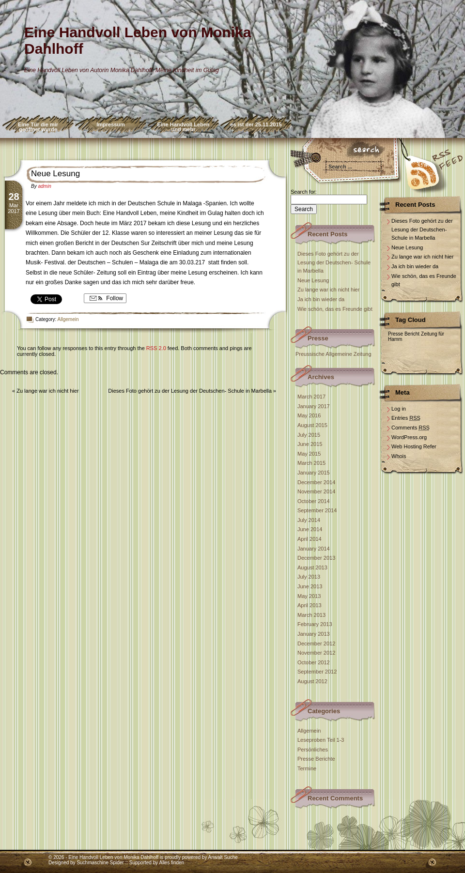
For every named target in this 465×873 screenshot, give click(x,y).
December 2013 (316, 558)
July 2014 (308, 520)
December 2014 (316, 482)
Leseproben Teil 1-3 (320, 740)
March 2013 (311, 615)
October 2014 (313, 501)
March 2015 (311, 463)
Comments (410, 427)
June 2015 (309, 444)
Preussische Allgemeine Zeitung (333, 354)
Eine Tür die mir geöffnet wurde (38, 127)
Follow (105, 298)
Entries (405, 418)
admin (44, 186)
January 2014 (313, 548)
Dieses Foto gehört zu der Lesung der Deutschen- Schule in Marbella (190, 391)
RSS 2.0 (156, 348)
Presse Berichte (316, 759)
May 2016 (309, 415)
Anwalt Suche (223, 857)
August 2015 (312, 425)
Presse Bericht (403, 334)
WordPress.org (409, 437)
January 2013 (313, 634)
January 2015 (313, 472)
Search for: (304, 192)
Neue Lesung (55, 173)
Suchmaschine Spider (100, 862)
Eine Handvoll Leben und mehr (183, 127)
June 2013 (309, 586)
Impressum (110, 124)
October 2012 (313, 662)
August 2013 (312, 567)
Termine (306, 768)
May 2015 (309, 454)
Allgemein (68, 319)
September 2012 (317, 671)
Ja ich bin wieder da (320, 299)
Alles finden (171, 862)
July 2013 (308, 577)
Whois (398, 456)
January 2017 (313, 406)
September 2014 (317, 510)
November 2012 (316, 653)
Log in (398, 409)
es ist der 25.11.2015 (255, 124)
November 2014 (316, 491)
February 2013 (314, 624)
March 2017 (311, 396)
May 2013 (309, 596)
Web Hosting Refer (413, 446)
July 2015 (308, 435)
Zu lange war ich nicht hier (47, 391)
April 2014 (309, 539)
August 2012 (312, 681)
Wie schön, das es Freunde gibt (334, 309)
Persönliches (312, 749)
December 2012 (316, 643)
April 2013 (309, 605)
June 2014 (309, 529)
